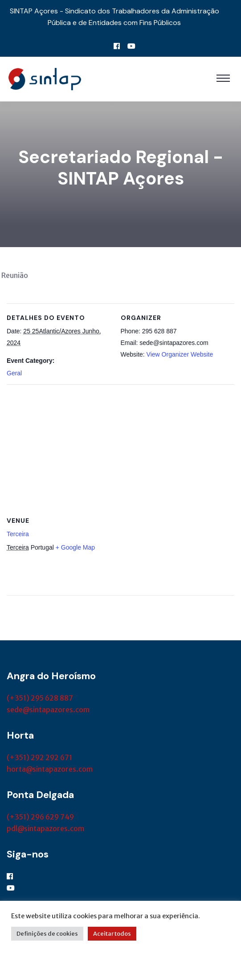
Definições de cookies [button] (47, 933)
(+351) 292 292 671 (39, 757)
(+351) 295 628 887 (40, 697)
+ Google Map (75, 547)
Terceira (18, 534)
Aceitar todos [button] (112, 933)
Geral (14, 373)
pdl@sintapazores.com (45, 828)
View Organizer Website (180, 354)
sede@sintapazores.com (48, 709)
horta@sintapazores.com (50, 769)
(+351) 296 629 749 (40, 816)
